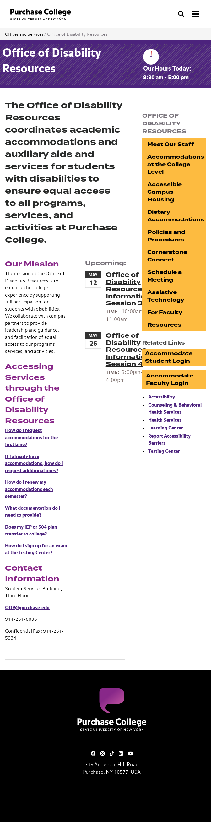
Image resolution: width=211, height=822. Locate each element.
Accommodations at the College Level (175, 164)
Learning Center (165, 428)
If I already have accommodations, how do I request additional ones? (34, 463)
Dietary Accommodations (175, 216)
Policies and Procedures (166, 236)
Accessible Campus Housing (164, 192)
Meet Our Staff (170, 144)
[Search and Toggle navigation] (189, 14)
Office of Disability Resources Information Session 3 (128, 289)
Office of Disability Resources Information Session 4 (128, 350)
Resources (164, 325)
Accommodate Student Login (168, 357)
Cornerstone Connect (167, 256)
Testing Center (164, 451)
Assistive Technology (165, 296)
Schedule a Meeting (164, 276)
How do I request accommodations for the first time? (31, 437)
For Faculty (164, 312)
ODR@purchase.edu (27, 607)
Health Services (164, 420)
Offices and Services (24, 35)
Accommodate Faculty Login (169, 379)
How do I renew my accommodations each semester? (29, 489)
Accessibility (161, 397)
